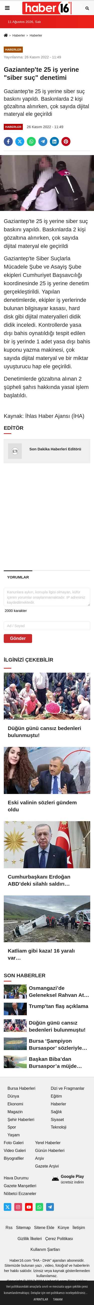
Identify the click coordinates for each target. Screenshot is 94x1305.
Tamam (57, 1299)
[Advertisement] (47, 516)
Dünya (13, 1096)
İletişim (78, 1227)
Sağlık (56, 1112)
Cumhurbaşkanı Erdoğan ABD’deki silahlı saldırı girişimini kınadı (39, 880)
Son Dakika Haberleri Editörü (55, 449)
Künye (63, 1227)
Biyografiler (14, 1158)
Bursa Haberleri (21, 1088)
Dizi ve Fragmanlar (67, 1088)
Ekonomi (15, 1104)
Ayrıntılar (41, 1299)
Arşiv (39, 1158)
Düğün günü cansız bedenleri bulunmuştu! (44, 731)
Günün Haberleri (49, 1150)
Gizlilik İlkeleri (30, 1239)
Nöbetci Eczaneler (20, 1193)
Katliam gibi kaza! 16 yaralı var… (41, 954)
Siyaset (57, 1119)
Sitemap (23, 1227)
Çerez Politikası (59, 1239)
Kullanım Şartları (45, 1249)
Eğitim (56, 1096)
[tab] (18, 577)
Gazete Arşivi (47, 1166)
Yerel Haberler (48, 1143)
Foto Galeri (14, 1143)
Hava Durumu (16, 1178)
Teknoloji (58, 1127)
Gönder (18, 638)
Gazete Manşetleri (20, 1186)
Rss (9, 1227)
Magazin (15, 1112)
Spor (12, 1127)
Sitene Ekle (44, 1227)
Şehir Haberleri (21, 1119)
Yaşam (14, 1135)
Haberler (18, 35)
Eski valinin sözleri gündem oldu (42, 806)
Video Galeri (15, 1150)
